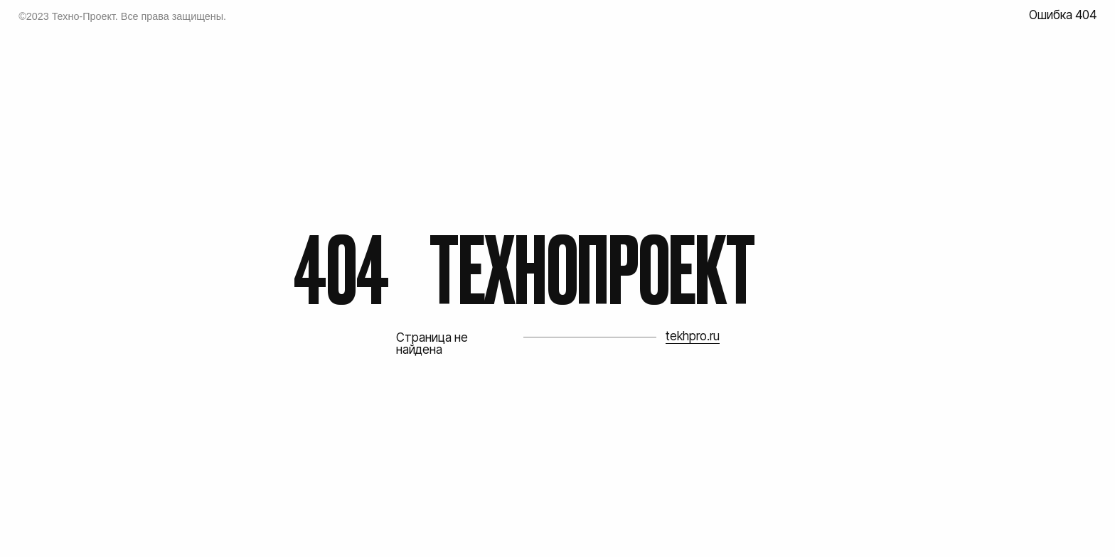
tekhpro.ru (693, 336)
